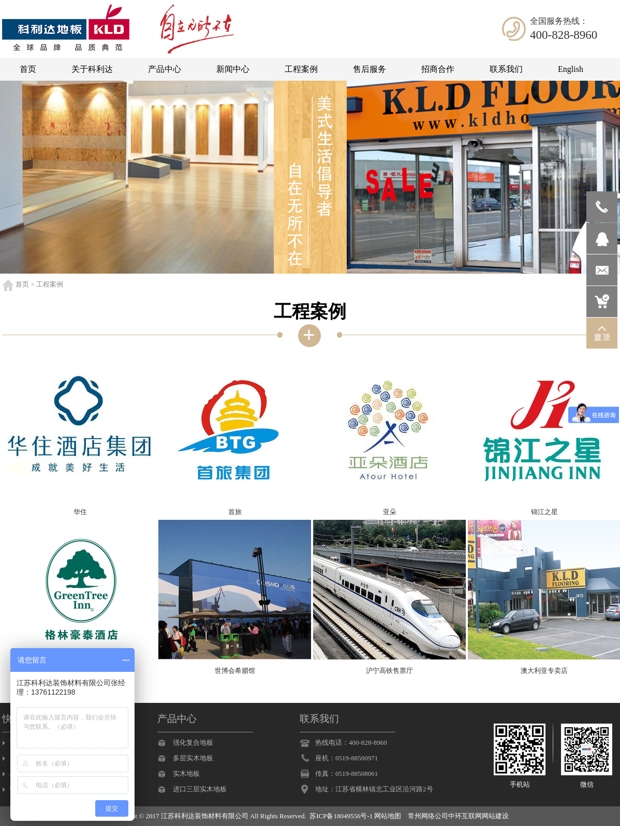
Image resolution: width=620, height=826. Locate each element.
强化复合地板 (193, 742)
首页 (22, 284)
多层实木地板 (193, 758)
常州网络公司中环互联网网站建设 (458, 816)
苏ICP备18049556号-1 (341, 816)
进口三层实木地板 (200, 789)
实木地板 (186, 773)
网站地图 (387, 816)
